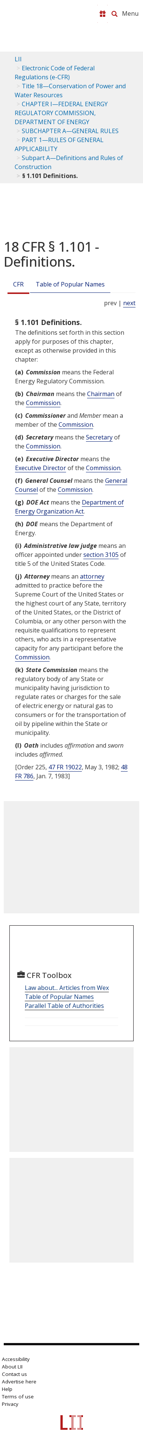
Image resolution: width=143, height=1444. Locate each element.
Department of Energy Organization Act (69, 506)
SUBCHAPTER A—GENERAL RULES (70, 131)
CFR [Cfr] (18, 284)
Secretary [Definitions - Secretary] (99, 437)
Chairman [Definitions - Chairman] (100, 394)
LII (18, 59)
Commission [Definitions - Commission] (43, 403)
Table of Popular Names (70, 284)
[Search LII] (114, 14)
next (129, 303)
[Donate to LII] (102, 14)
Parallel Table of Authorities (64, 1006)
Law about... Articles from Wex (67, 988)
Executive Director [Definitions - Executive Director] (40, 468)
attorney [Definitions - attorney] (92, 576)
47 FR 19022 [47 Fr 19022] (65, 767)
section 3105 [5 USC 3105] (101, 555)
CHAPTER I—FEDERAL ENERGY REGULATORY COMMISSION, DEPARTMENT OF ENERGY (61, 113)
